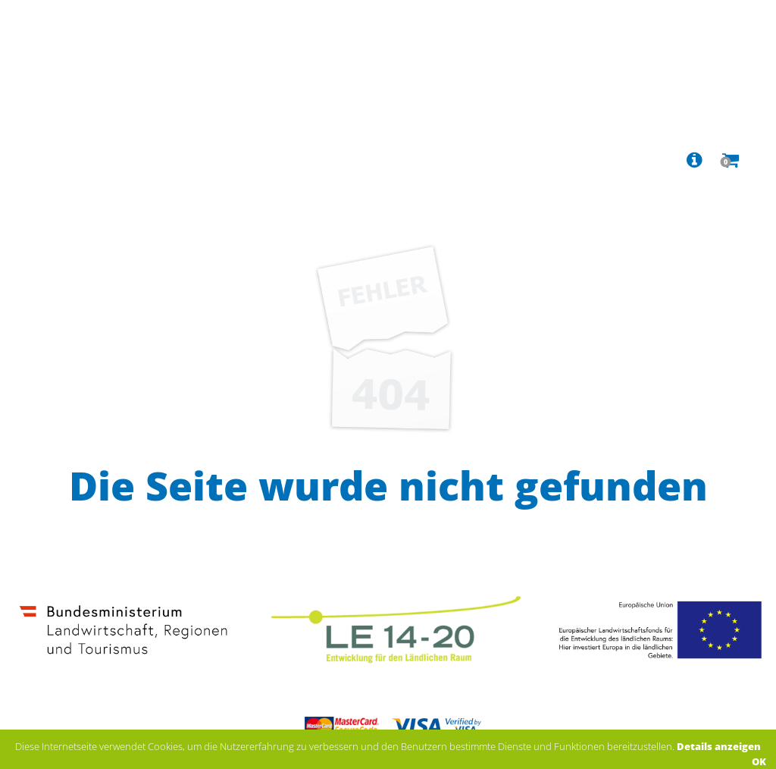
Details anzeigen (719, 746)
